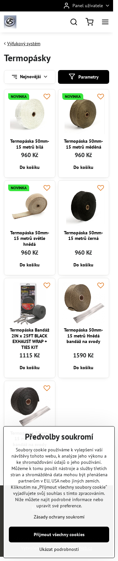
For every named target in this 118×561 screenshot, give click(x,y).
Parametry (84, 76)
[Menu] (105, 21)
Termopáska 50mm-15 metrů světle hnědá (29, 238)
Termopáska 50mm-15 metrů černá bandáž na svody (29, 438)
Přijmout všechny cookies (59, 553)
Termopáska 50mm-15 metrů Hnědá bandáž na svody (83, 335)
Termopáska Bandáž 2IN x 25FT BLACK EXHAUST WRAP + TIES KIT (29, 338)
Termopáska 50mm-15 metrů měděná (83, 144)
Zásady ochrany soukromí (59, 535)
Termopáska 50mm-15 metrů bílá (29, 144)
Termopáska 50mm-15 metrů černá (83, 236)
